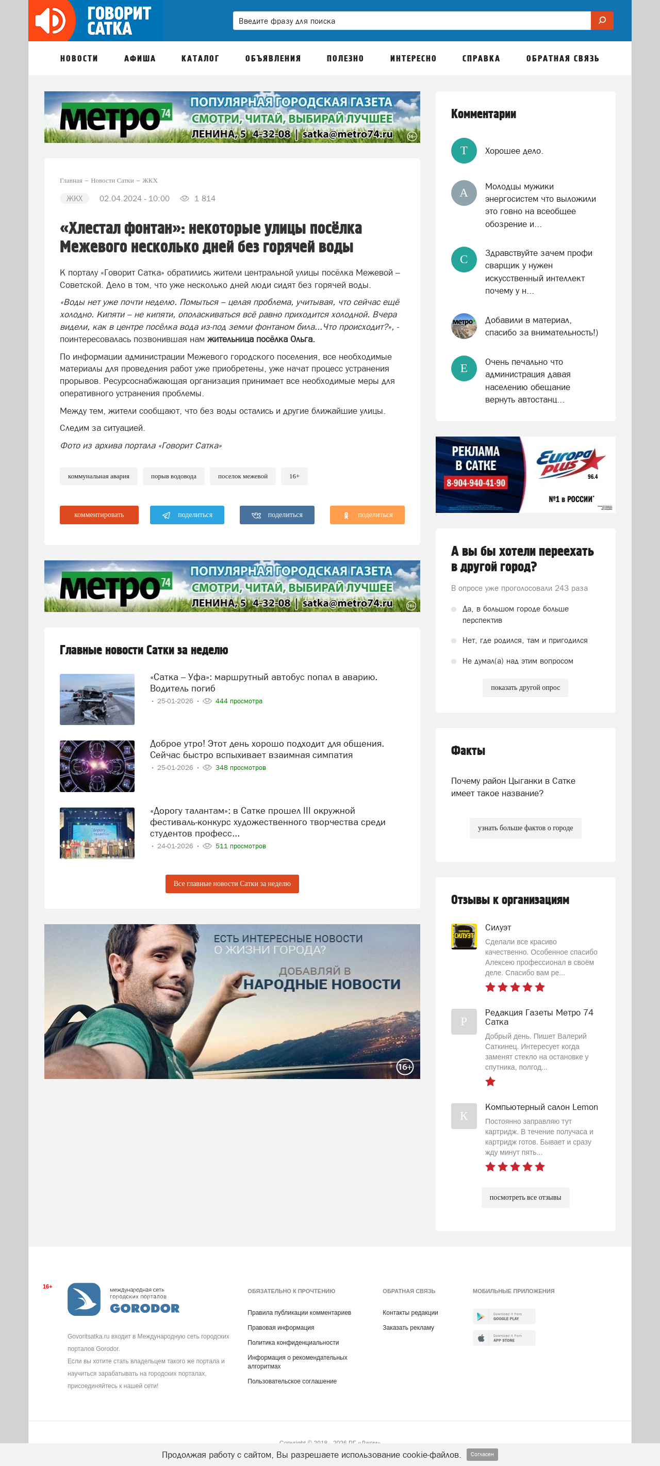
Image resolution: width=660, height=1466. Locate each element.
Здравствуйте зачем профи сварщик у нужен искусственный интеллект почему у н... (538, 272)
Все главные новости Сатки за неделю (232, 884)
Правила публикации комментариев (299, 1312)
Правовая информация (281, 1327)
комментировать (99, 515)
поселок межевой (243, 476)
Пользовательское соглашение (292, 1381)
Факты (468, 751)
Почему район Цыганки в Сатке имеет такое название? (513, 787)
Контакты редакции (410, 1312)
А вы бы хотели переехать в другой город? (522, 559)
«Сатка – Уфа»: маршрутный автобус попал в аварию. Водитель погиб (263, 682)
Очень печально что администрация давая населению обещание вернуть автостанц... (528, 381)
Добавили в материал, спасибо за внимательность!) (541, 326)
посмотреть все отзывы (526, 1197)
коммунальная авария (98, 476)
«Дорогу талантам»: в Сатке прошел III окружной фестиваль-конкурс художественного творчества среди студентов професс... (268, 822)
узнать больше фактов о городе (525, 828)
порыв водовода (173, 476)
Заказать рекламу (408, 1327)
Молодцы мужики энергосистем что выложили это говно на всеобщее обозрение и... (540, 205)
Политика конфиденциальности (293, 1342)
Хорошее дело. (514, 151)
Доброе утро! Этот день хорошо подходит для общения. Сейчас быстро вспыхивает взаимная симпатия (267, 749)
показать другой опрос (525, 687)
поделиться (187, 515)
